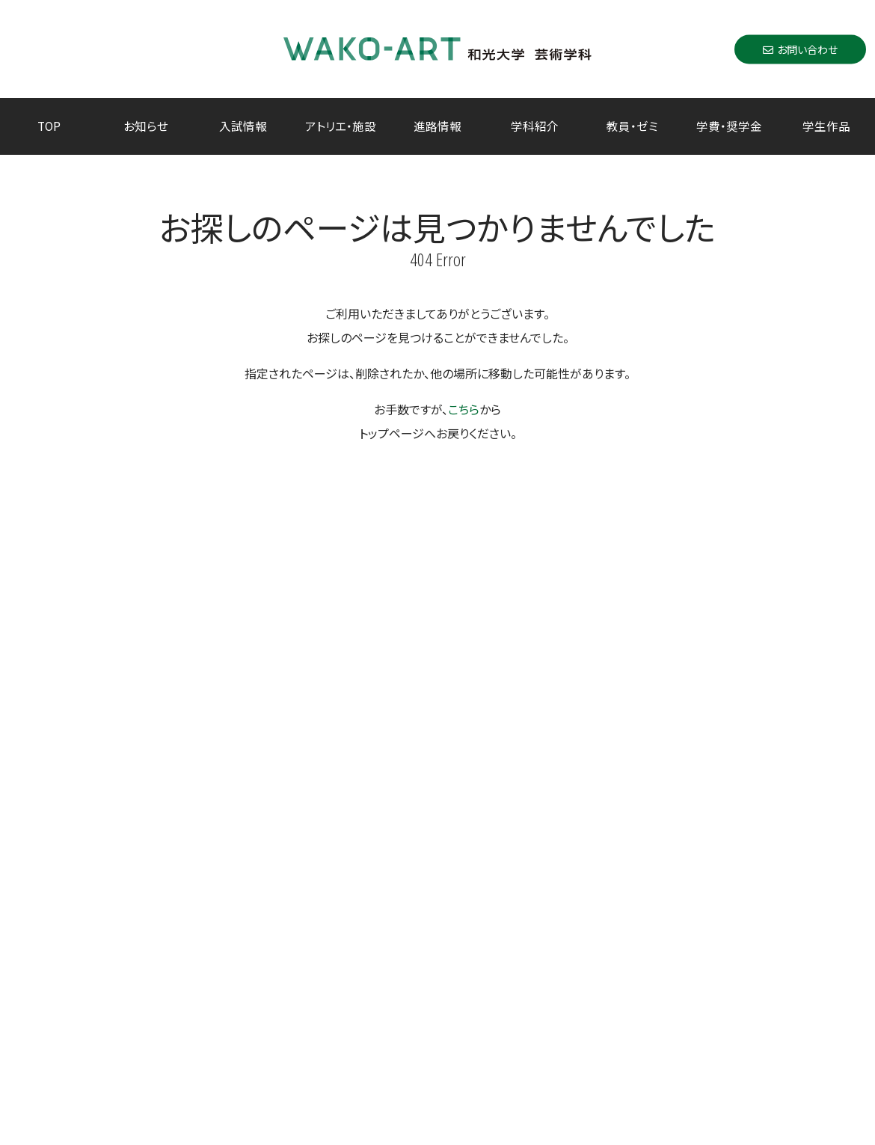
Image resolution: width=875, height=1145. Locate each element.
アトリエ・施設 (340, 125)
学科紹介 (535, 125)
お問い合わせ (800, 48)
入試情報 (243, 125)
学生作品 (826, 125)
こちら (463, 409)
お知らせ (145, 125)
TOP (49, 125)
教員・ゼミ (632, 125)
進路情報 (437, 125)
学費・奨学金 (729, 125)
